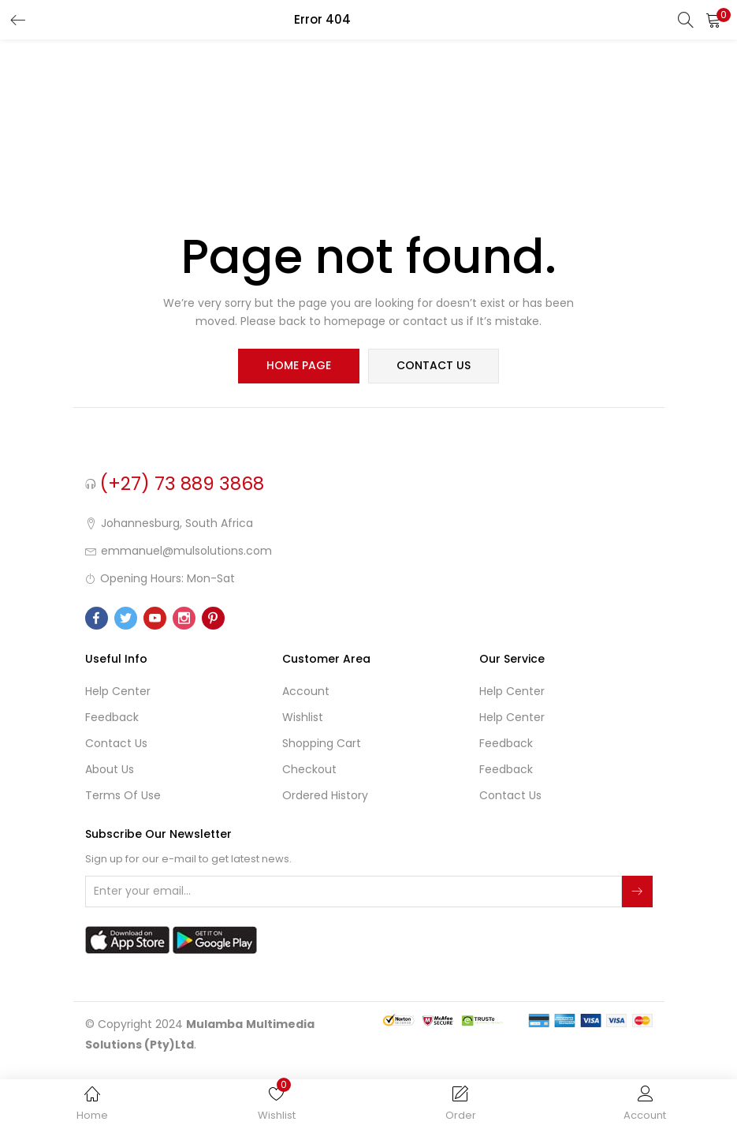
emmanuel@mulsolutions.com (186, 551)
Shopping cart (321, 743)
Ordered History (325, 795)
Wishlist (302, 717)
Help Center (118, 691)
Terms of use (123, 795)
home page (299, 366)
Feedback (112, 717)
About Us (109, 769)
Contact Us (116, 743)
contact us (433, 366)
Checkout (309, 769)
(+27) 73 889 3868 (182, 483)
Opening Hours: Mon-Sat (167, 578)
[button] (713, 19)
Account (305, 691)
